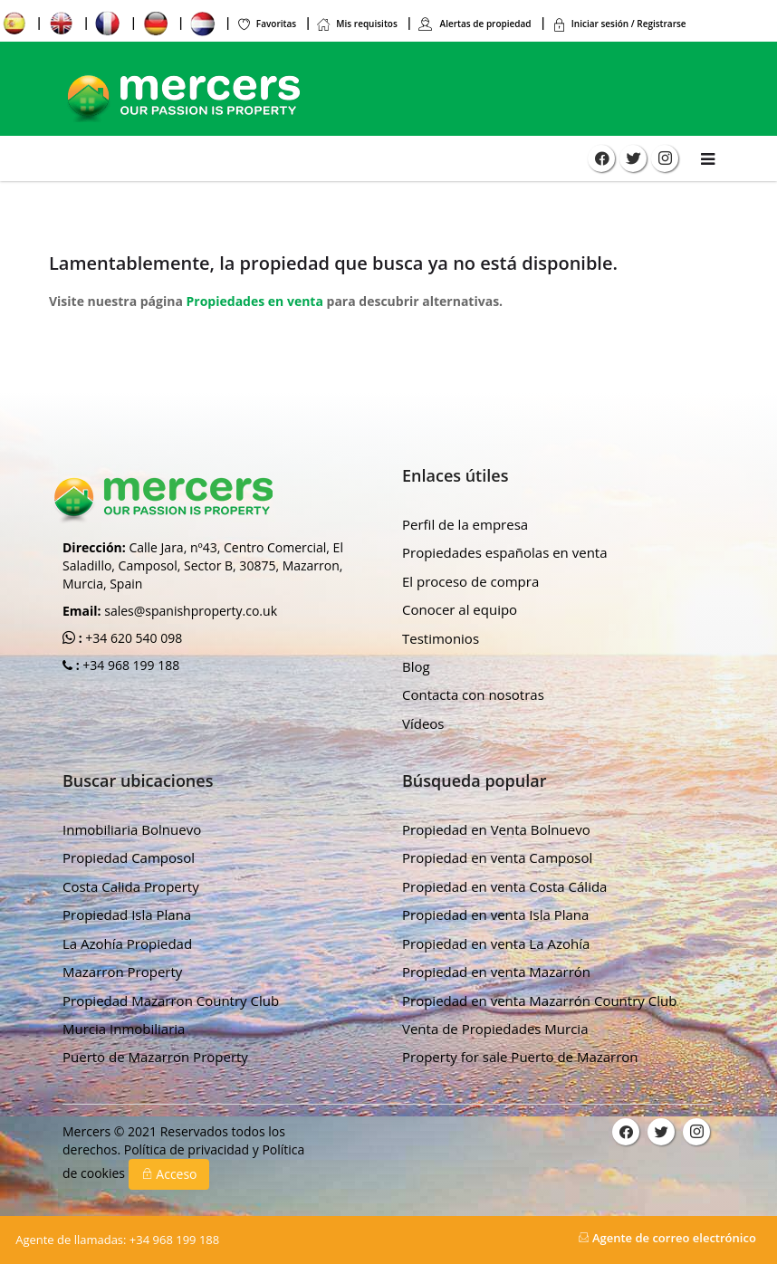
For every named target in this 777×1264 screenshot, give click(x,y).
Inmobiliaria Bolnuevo (131, 829)
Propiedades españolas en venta (505, 552)
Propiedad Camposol (128, 857)
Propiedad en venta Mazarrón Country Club (539, 1000)
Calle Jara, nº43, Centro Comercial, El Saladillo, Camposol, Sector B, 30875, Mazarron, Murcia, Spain (202, 565)
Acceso (168, 1174)
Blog (416, 666)
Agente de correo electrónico (667, 1238)
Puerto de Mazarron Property (155, 1057)
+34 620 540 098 (132, 637)
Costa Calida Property (130, 886)
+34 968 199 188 (130, 665)
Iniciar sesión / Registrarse (619, 23)
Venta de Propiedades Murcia (495, 1029)
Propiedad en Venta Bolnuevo (496, 829)
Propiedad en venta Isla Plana (495, 914)
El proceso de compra (470, 581)
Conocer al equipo (459, 609)
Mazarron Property (122, 971)
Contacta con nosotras (473, 694)
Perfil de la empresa (465, 524)
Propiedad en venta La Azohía (496, 943)
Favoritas (266, 23)
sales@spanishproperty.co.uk (190, 610)
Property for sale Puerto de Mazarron (520, 1057)
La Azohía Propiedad (127, 943)
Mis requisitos (357, 23)
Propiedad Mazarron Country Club (170, 1000)
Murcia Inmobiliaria (123, 1029)
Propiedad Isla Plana (126, 914)
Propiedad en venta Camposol (497, 857)
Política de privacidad (188, 1149)
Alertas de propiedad (474, 23)
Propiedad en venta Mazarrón (496, 971)
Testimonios (440, 638)
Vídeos (423, 723)
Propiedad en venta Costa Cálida (504, 886)
